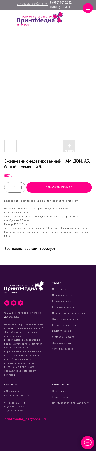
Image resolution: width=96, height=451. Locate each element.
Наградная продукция (65, 324)
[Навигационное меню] (88, 8)
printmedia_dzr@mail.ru (32, 3)
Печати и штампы (62, 295)
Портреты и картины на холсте (70, 313)
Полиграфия (59, 289)
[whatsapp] (13, 303)
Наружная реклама (63, 301)
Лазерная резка (61, 342)
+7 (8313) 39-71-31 (15, 402)
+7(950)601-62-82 (15, 406)
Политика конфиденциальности (70, 402)
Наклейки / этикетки (64, 307)
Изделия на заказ (62, 330)
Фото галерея (60, 397)
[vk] (6, 303)
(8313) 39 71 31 (61, 7)
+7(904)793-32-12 (15, 410)
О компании (59, 390)
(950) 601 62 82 (62, 2)
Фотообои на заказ (63, 336)
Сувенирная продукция (66, 318)
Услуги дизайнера (62, 348)
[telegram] (20, 303)
